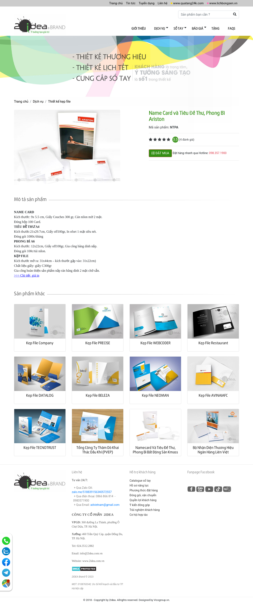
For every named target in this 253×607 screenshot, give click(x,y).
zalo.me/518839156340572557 (92, 490)
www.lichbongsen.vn (222, 3)
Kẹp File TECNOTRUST (40, 445)
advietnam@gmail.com (105, 502)
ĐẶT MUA (160, 151)
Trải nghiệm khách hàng (145, 507)
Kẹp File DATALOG (40, 393)
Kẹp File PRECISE (97, 340)
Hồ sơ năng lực (139, 483)
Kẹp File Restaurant (213, 340)
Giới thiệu (146, 28)
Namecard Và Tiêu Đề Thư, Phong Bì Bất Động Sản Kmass (155, 447)
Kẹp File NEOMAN (155, 393)
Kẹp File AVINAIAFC (213, 393)
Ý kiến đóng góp (140, 503)
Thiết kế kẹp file (59, 99)
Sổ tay (183, 28)
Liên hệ (159, 3)
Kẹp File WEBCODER (155, 340)
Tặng (217, 28)
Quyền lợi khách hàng (143, 498)
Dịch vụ (165, 28)
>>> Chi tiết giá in (26, 273)
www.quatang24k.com (186, 3)
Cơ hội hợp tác (139, 512)
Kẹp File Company (40, 340)
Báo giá (200, 28)
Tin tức (125, 3)
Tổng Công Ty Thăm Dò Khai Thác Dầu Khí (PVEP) (97, 447)
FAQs (232, 28)
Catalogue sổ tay (140, 478)
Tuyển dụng (142, 3)
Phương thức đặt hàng (144, 488)
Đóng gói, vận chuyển (143, 493)
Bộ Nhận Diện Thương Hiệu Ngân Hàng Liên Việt (213, 447)
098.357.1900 (217, 151)
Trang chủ (110, 3)
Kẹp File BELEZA (98, 393)
